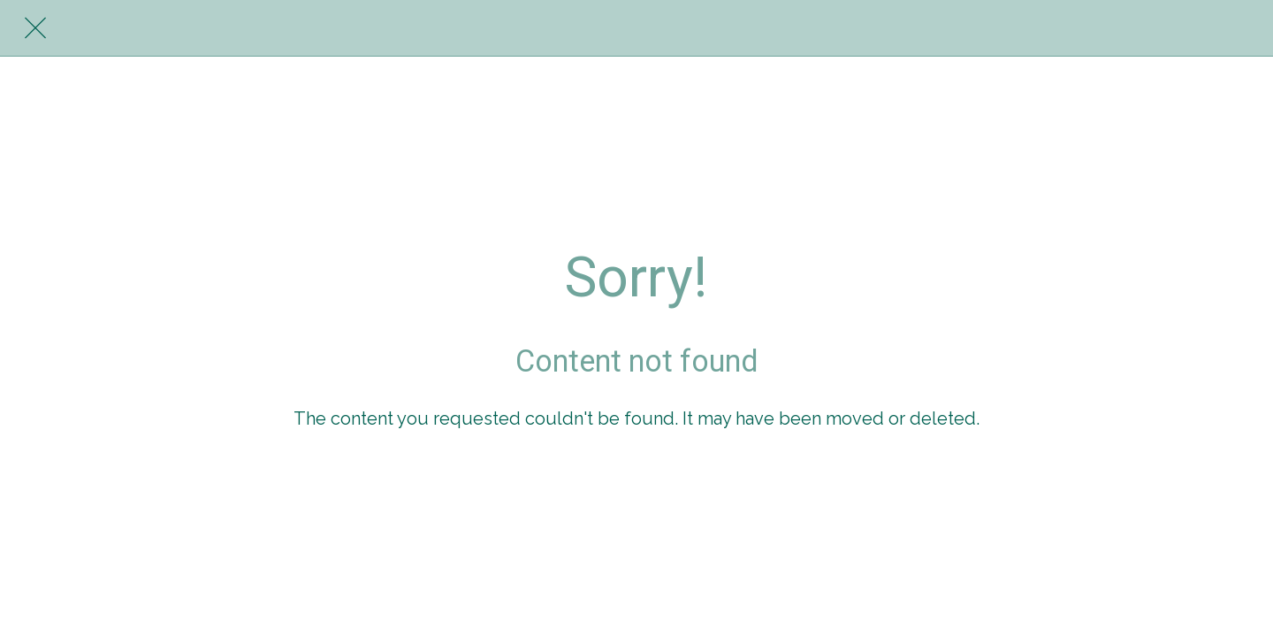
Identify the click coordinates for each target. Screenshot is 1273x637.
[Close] (35, 28)
